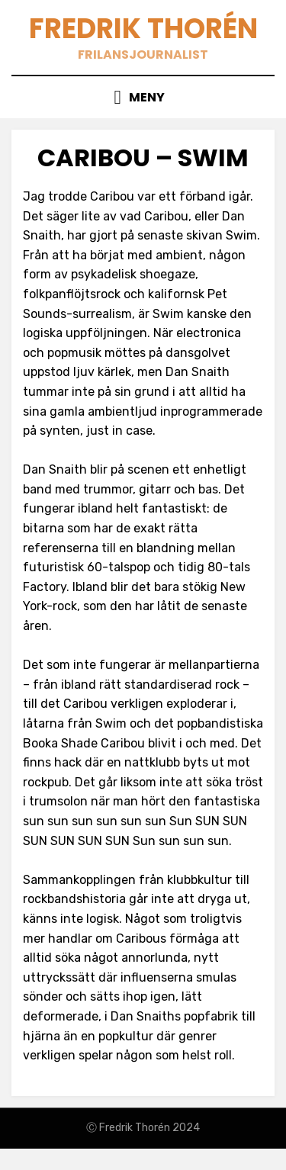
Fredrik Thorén (143, 28)
